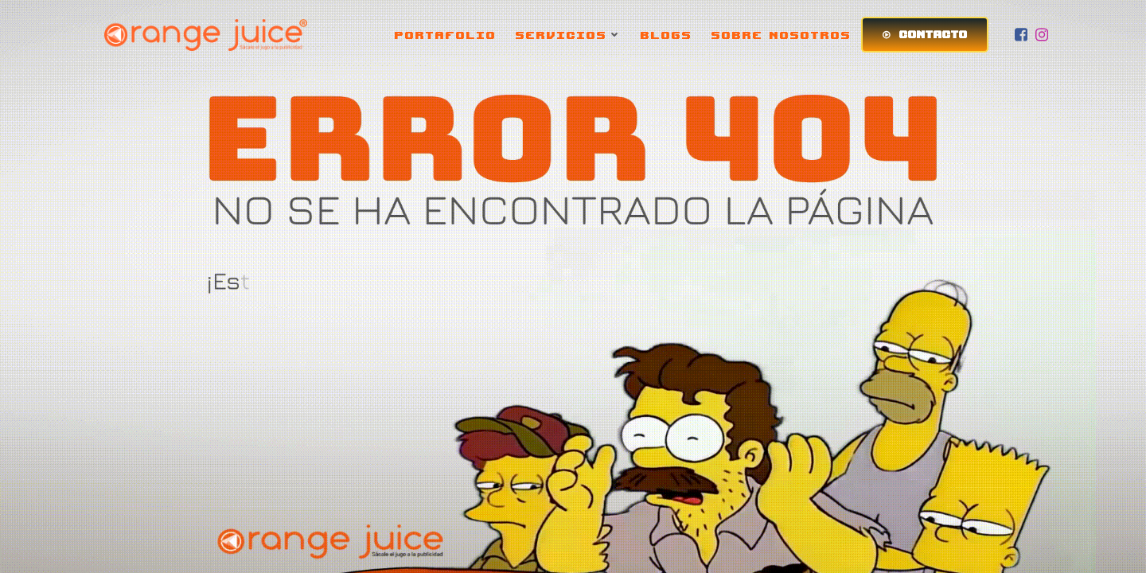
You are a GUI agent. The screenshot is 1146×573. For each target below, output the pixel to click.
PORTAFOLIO (446, 34)
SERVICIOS (569, 34)
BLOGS (666, 34)
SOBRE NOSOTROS (781, 34)
